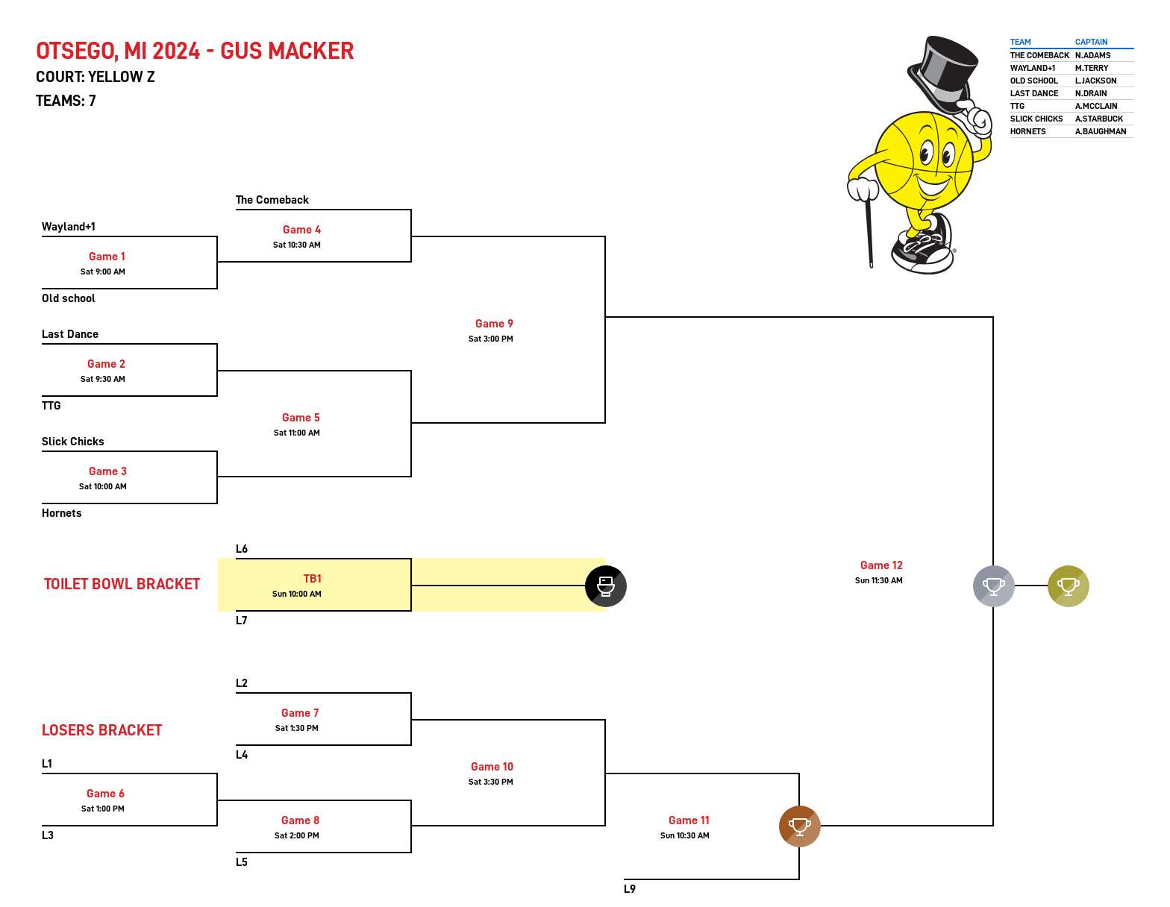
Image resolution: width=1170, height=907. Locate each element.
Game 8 (300, 820)
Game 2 (106, 364)
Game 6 (106, 794)
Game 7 (300, 713)
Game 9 (494, 324)
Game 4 (302, 230)
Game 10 (492, 767)
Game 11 (689, 820)
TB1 (313, 579)
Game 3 (108, 471)
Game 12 (881, 565)
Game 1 (107, 257)
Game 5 (301, 418)
